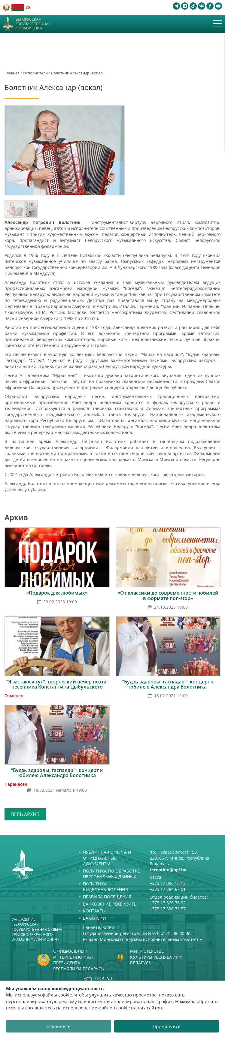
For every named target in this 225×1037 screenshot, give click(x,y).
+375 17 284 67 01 (168, 889)
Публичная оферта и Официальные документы (107, 858)
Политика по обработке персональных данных (111, 874)
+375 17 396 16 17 (168, 883)
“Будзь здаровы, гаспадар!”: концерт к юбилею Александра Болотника (168, 684)
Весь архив (25, 814)
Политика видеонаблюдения (105, 887)
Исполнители (35, 73)
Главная (12, 73)
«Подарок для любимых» (57, 592)
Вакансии (94, 918)
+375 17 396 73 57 (168, 909)
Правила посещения (107, 897)
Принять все (166, 1026)
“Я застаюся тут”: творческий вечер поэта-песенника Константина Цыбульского (57, 684)
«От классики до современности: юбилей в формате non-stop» (167, 595)
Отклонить (58, 1026)
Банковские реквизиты (110, 904)
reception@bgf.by (168, 870)
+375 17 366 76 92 (168, 903)
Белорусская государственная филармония (33, 23)
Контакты (94, 911)
